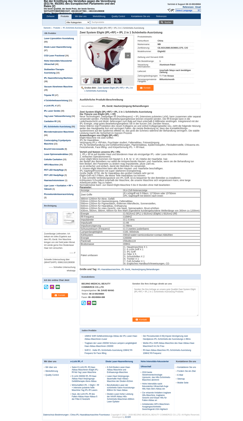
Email (198, 7)
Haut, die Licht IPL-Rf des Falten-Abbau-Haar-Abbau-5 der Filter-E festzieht (84, 396)
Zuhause (51, 16)
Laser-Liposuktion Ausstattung (59, 38)
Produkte (65, 16)
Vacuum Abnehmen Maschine (58, 86)
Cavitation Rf (50, 121)
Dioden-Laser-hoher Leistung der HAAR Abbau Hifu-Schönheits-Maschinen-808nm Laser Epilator (120, 398)
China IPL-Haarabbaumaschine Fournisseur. (90, 415)
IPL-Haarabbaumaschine (109, 269)
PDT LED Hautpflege (54, 170)
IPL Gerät (126, 269)
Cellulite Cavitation (53, 159)
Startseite (47, 28)
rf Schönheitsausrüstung (56, 100)
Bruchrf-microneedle (54, 149)
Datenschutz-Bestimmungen (56, 415)
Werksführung (99, 16)
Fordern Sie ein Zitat (186, 371)
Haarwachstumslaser (54, 180)
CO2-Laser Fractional (54, 55)
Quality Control (118, 16)
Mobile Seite (182, 383)
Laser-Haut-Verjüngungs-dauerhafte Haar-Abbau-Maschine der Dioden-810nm (120, 378)
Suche (168, 22)
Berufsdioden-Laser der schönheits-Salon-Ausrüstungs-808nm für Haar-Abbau (121, 387)
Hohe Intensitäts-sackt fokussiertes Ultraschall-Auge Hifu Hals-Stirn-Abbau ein (155, 386)
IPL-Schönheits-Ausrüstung (73, 28)
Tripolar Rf (49, 95)
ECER (128, 417)
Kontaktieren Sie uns (140, 16)
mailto (58, 286)
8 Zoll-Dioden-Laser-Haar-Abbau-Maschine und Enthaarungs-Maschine (118, 369)
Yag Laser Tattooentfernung (57, 116)
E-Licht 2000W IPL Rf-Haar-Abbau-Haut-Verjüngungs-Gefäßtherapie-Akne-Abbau (84, 378)
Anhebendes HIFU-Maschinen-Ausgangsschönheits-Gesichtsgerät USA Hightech (156, 406)
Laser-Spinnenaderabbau (56, 154)
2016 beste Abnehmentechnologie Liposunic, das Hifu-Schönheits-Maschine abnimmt (156, 376)
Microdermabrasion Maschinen (59, 132)
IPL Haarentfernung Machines (58, 78)
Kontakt (61, 295)
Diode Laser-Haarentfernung (57, 47)
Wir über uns (81, 16)
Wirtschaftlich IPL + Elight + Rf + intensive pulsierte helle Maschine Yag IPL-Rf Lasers (85, 387)
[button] (188, 10)
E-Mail (180, 375)
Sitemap (181, 379)
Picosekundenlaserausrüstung (59, 194)
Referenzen (188, 7)
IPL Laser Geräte (52, 111)
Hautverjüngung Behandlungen (145, 269)
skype (46, 286)
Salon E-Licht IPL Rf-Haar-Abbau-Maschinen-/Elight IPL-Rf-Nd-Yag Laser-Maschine (85, 369)
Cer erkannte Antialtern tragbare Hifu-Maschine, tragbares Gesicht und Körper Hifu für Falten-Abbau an (156, 396)
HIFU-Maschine (51, 165)
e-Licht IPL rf (50, 106)
